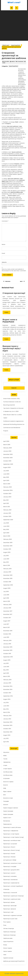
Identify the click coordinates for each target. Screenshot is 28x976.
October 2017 (7, 617)
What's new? (14, 2)
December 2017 (7, 611)
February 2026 (7, 448)
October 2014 (7, 692)
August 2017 (6, 621)
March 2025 (6, 484)
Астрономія (6, 778)
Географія (6, 801)
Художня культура (8, 958)
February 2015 (7, 679)
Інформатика (6, 762)
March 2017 (6, 627)
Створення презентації (14, 293)
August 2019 (6, 552)
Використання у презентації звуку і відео (12, 348)
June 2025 (6, 474)
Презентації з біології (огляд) (11, 850)
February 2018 (7, 604)
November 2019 (7, 546)
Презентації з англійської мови (11, 840)
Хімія (4, 954)
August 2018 (6, 588)
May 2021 (6, 500)
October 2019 (7, 549)
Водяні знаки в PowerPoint (10, 320)
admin (13, 61)
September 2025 (8, 464)
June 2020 (6, 526)
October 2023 (7, 493)
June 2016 (6, 637)
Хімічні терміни (7, 951)
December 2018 (7, 575)
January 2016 (7, 644)
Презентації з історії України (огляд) (13, 837)
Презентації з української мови (11, 899)
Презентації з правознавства (11, 883)
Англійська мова (7, 772)
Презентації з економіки (10, 876)
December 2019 (7, 542)
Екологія (5, 804)
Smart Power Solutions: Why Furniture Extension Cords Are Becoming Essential (12, 402)
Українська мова (7, 938)
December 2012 (7, 732)
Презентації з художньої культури (12, 915)
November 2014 (7, 689)
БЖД (4, 788)
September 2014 (8, 696)
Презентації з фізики (9, 902)
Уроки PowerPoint (15, 45)
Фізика (5, 945)
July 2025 (6, 470)
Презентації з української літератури (13, 896)
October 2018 (7, 581)
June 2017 (6, 624)
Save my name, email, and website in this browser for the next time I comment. (14, 269)
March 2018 (6, 601)
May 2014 (6, 709)
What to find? (14, 380)
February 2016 (7, 640)
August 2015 (6, 660)
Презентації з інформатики (10, 830)
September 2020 (8, 519)
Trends (5, 759)
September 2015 (8, 657)
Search (13, 388)
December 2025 (8, 454)
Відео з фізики (7, 791)
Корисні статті (7, 817)
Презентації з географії (9, 866)
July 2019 (6, 555)
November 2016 (7, 630)
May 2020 (6, 529)
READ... (7, 312)
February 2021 (7, 510)
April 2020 (6, 532)
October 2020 (7, 516)
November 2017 (7, 614)
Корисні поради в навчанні (10, 808)
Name (3, 244)
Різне (4, 925)
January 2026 (7, 451)
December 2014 (7, 686)
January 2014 (7, 719)
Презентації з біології (9, 847)
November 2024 (8, 490)
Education (6, 752)
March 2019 (6, 565)
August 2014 (6, 699)
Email (3, 253)
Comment (5, 221)
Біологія (5, 785)
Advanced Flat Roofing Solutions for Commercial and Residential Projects (13, 428)
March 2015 (6, 676)
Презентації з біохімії (9, 853)
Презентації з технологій (10, 892)
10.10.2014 (6, 61)
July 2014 (6, 702)
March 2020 (6, 536)
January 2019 (7, 572)
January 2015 (7, 683)
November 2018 (7, 578)
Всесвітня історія (8, 798)
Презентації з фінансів (9, 909)
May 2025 (6, 477)
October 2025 (7, 461)
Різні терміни (7, 922)
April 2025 (6, 480)
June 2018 (6, 595)
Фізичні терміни (7, 948)
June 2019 (6, 559)
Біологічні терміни (8, 781)
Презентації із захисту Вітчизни (12, 827)
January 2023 (7, 497)
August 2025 (7, 467)
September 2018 (8, 585)
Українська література (9, 932)
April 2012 (6, 741)
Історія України (7, 768)
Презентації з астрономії (10, 844)
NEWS (5, 755)
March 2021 (6, 506)
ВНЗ (4, 795)
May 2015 (6, 670)
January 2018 (7, 608)
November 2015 (7, 650)
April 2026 (6, 441)
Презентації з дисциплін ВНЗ (11, 870)
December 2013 (7, 722)
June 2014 (6, 706)
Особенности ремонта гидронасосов (13, 421)
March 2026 (6, 444)
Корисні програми (8, 811)
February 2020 (7, 539)
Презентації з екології (9, 873)
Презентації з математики (10, 879)
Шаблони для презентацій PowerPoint (13, 961)
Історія (5, 765)
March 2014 (6, 712)
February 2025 (7, 487)
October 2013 (7, 728)
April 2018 (6, 598)
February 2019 (7, 568)
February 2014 (7, 715)
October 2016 (7, 634)
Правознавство (7, 824)
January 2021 (7, 513)
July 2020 (6, 523)
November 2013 (7, 725)
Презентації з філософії (10, 905)
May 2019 (6, 562)
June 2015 (6, 666)
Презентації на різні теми (10, 918)
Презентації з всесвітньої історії (12, 863)
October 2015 (7, 653)
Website (4, 262)
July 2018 (6, 591)
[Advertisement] (14, 25)
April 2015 (6, 673)
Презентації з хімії (8, 912)
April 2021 (6, 503)
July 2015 (6, 663)
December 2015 (7, 647)
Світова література (8, 928)
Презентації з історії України (11, 834)
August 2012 (6, 735)
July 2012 (6, 738)
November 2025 (8, 457)
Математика (6, 821)
